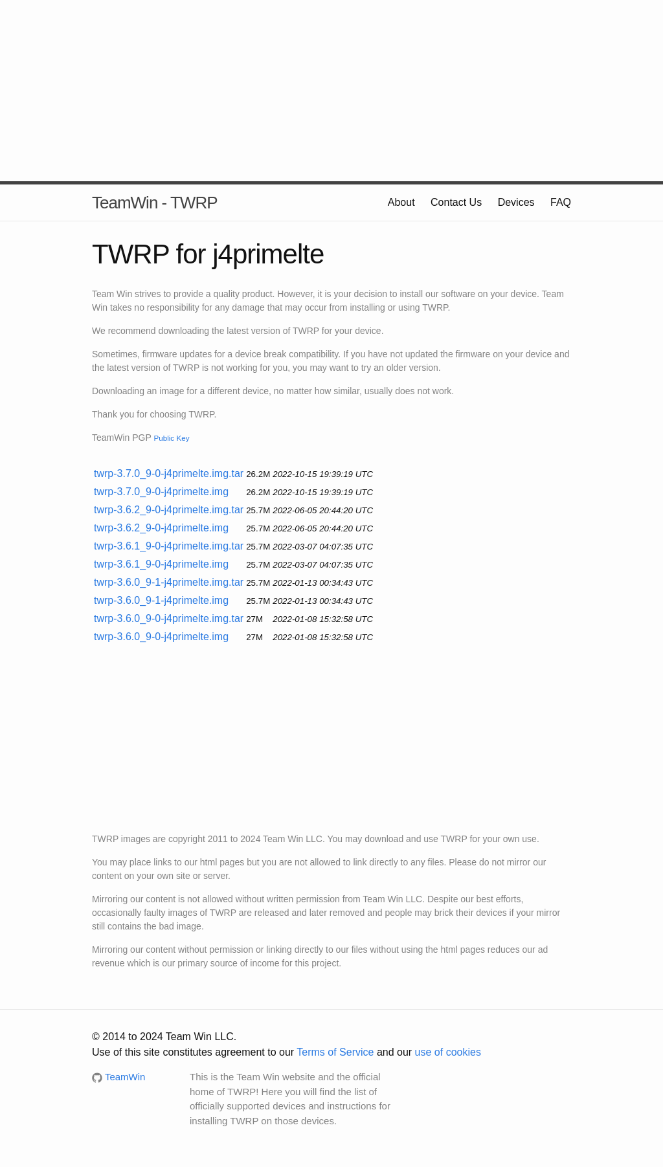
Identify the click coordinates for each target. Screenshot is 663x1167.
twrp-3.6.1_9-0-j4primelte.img (161, 564)
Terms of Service (335, 1052)
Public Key (171, 438)
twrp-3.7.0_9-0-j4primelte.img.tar (168, 473)
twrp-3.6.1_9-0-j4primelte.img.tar (168, 545)
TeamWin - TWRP (155, 202)
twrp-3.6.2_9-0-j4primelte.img (161, 527)
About (401, 202)
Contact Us (456, 202)
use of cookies (448, 1052)
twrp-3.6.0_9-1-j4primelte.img (161, 600)
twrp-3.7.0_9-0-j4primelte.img (161, 491)
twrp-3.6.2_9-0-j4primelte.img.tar (168, 509)
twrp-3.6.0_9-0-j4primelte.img (161, 636)
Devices (516, 202)
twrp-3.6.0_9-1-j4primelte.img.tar (168, 582)
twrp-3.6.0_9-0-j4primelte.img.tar (168, 618)
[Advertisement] (331, 90)
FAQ (560, 202)
